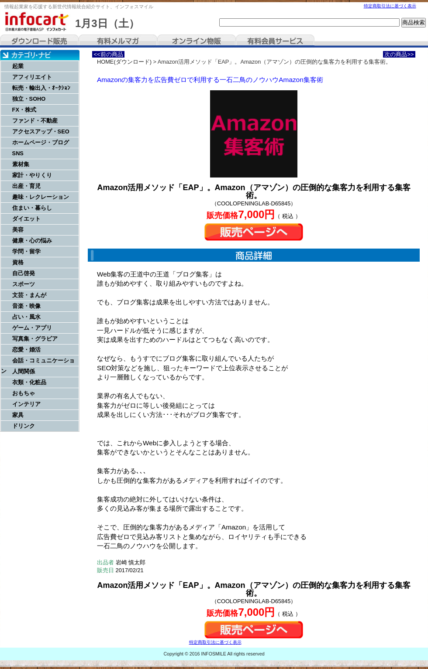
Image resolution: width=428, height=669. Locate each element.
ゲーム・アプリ (32, 327)
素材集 (20, 164)
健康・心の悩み (32, 240)
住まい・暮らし (32, 208)
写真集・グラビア (35, 338)
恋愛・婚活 (26, 349)
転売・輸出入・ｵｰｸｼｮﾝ (41, 88)
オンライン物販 (196, 41)
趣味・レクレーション (40, 197)
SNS (18, 153)
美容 (18, 229)
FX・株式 (24, 109)
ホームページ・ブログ (40, 142)
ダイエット (26, 218)
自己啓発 (23, 273)
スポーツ (23, 284)
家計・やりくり (32, 175)
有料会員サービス (275, 41)
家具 (18, 415)
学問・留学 (26, 251)
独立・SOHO (29, 99)
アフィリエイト (32, 77)
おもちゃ (23, 393)
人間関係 (23, 371)
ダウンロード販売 (39, 41)
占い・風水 (26, 317)
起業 (18, 66)
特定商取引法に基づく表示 (390, 5)
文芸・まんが (29, 295)
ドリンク (23, 426)
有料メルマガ (118, 41)
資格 (18, 262)
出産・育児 (26, 186)
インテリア (26, 404)
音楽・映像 (26, 306)
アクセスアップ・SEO (40, 131)
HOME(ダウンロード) (124, 61)
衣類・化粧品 (29, 382)
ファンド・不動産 (35, 120)
